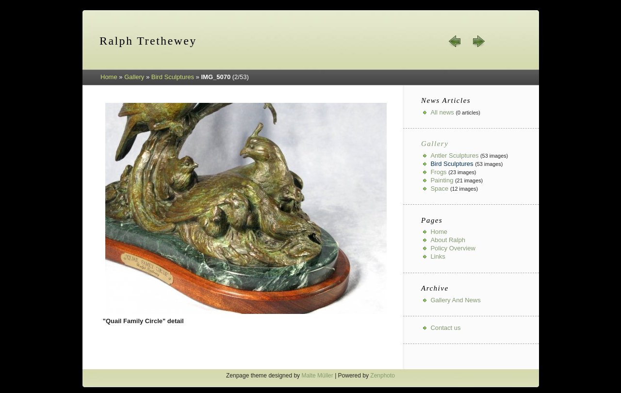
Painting (441, 180)
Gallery (134, 77)
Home (108, 77)
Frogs (438, 172)
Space (439, 188)
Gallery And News (455, 300)
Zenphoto (382, 375)
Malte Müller (317, 375)
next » (478, 41)
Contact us (445, 327)
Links (437, 256)
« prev (455, 41)
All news (442, 112)
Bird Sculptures (172, 77)
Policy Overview (452, 248)
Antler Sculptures (454, 155)
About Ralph (447, 240)
